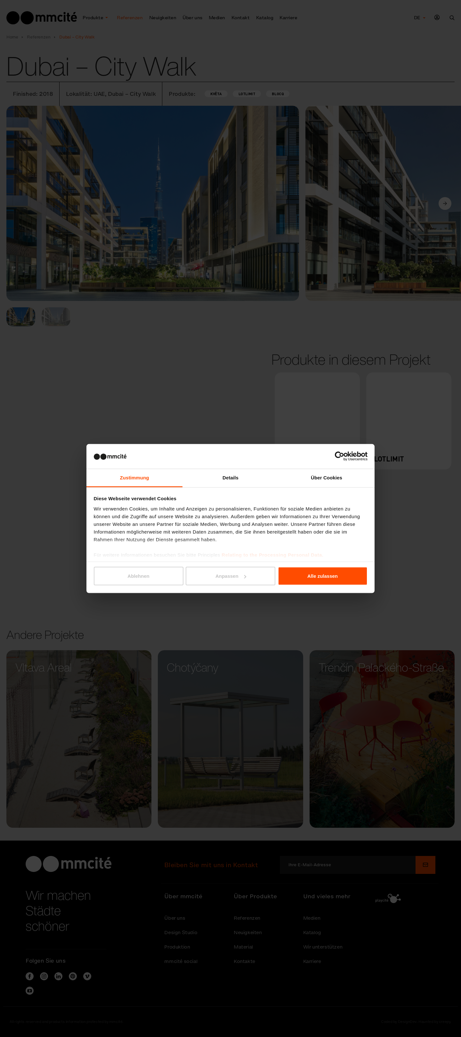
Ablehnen (138, 576)
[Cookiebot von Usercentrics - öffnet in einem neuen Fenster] (339, 456)
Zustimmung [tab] (134, 477)
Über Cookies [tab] (326, 477)
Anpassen (230, 576)
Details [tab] (230, 477)
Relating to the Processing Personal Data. (272, 554)
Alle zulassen (322, 576)
